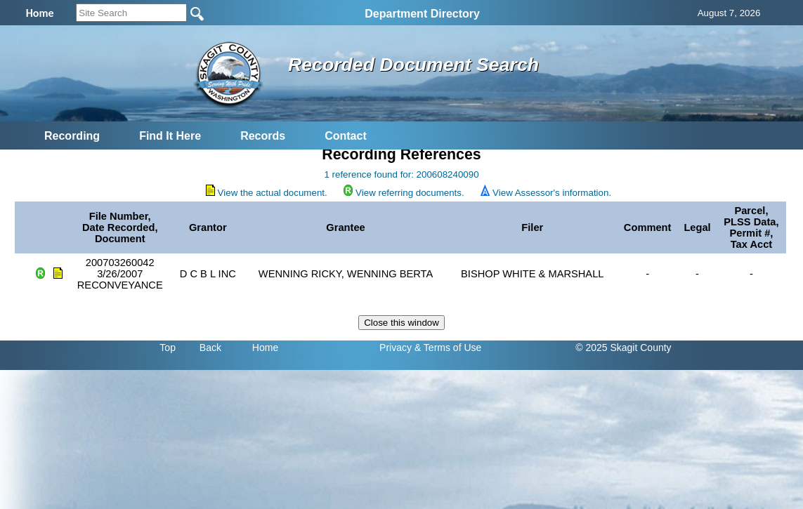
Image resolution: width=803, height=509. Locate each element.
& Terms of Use (447, 347)
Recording (72, 136)
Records (262, 136)
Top (167, 347)
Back (210, 347)
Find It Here (170, 136)
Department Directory (422, 14)
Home (265, 347)
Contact (346, 136)
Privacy (395, 347)
